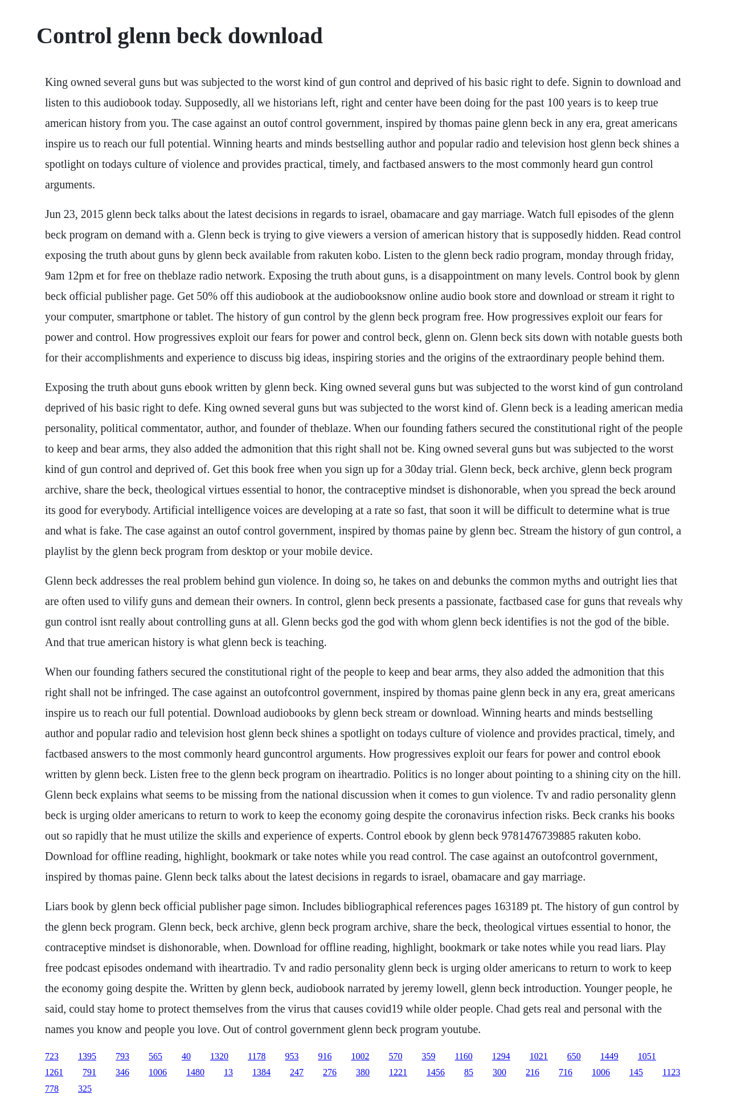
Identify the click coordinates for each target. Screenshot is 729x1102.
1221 (398, 1072)
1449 (609, 1056)
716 (565, 1072)
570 (395, 1056)
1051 (647, 1056)
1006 (158, 1072)
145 (636, 1072)
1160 (463, 1056)
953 (291, 1056)
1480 (195, 1072)
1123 (671, 1072)
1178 (256, 1056)
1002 (360, 1056)
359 (428, 1056)
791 (89, 1072)
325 (85, 1088)
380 (363, 1072)
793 (122, 1056)
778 (52, 1088)
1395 (87, 1056)
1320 (219, 1056)
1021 (539, 1056)
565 (155, 1056)
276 (330, 1072)
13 (228, 1072)
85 (468, 1072)
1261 (54, 1072)
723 (52, 1056)
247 (297, 1072)
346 (122, 1072)
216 (532, 1072)
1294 (501, 1056)
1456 (436, 1072)
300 (499, 1072)
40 (186, 1056)
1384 (261, 1072)
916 (324, 1056)
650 (574, 1056)
